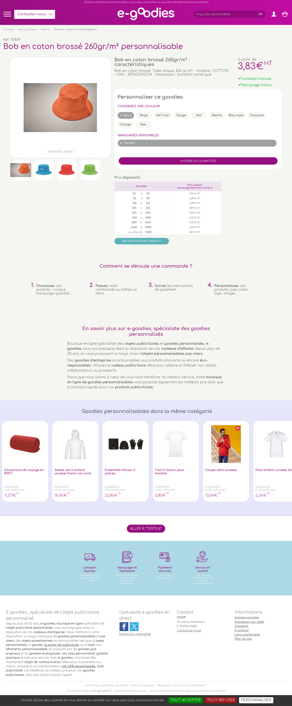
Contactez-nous (32, 14)
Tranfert (129, 143)
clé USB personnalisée (78, 666)
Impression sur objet (249, 621)
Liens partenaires (247, 634)
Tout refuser (221, 700)
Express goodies (247, 617)
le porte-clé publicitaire (61, 645)
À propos (241, 630)
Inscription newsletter (135, 634)
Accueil (8, 29)
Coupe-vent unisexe (222, 470)
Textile (45, 29)
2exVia (177, 685)
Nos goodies (27, 29)
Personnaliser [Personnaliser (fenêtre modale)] (256, 700)
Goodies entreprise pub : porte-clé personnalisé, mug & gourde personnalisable (170, 690)
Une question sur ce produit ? (141, 241)
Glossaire (241, 626)
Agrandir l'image (60, 151)
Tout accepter (185, 700)
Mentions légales (142, 685)
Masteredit (197, 685)
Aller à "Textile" (146, 528)
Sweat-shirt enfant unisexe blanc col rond (74, 472)
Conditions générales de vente (106, 685)
